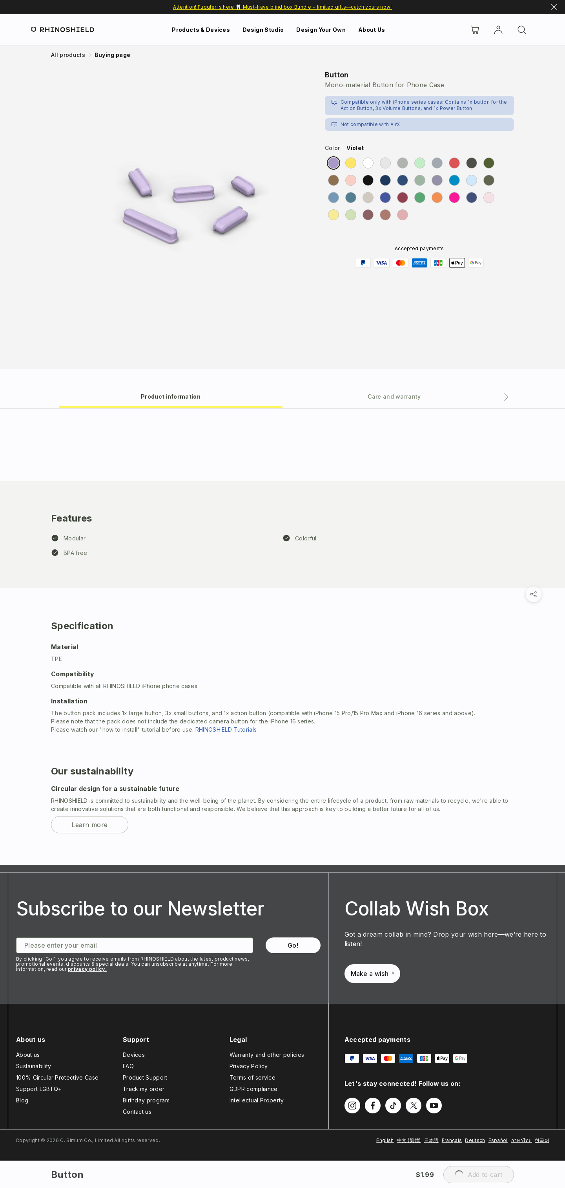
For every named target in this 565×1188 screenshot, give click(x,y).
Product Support (145, 1077)
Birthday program (146, 1100)
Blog (22, 1100)
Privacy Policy (249, 1066)
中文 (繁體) (409, 1140)
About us (28, 1054)
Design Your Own (321, 29)
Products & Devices (201, 29)
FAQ (128, 1066)
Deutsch (475, 1140)
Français (452, 1140)
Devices (134, 1054)
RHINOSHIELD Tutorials (226, 729)
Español (498, 1140)
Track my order (143, 1088)
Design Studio (263, 29)
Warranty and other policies (267, 1054)
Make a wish (372, 973)
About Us (371, 29)
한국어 (542, 1140)
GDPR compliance (254, 1088)
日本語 (431, 1140)
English (385, 1140)
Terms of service (252, 1077)
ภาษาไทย (521, 1140)
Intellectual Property (257, 1100)
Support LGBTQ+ (39, 1088)
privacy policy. (87, 969)
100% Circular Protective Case (57, 1077)
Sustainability (33, 1066)
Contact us (137, 1111)
